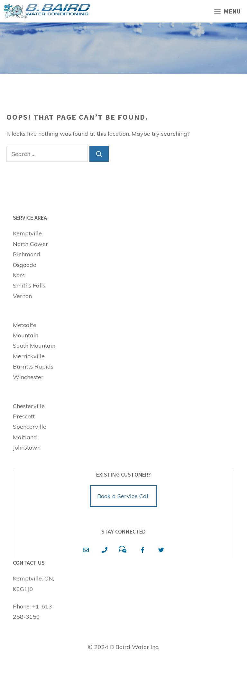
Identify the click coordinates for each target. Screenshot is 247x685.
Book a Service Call (123, 496)
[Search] (99, 154)
